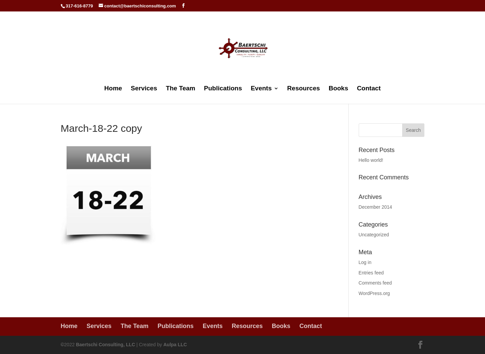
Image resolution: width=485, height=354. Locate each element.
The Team (180, 89)
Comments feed (375, 283)
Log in (365, 262)
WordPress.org (374, 293)
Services (144, 89)
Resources (303, 89)
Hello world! (371, 160)
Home (113, 89)
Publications (223, 89)
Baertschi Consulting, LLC (105, 344)
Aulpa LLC (175, 344)
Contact (369, 89)
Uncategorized (374, 234)
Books (338, 89)
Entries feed (371, 272)
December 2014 (375, 207)
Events (261, 89)
